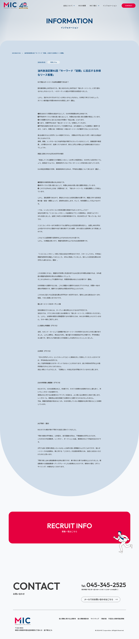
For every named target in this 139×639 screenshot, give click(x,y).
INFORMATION (16, 53)
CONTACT (128, 6)
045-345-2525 (103, 585)
